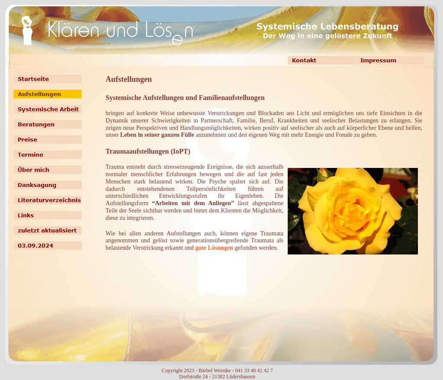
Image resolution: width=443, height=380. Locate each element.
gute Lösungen (214, 248)
